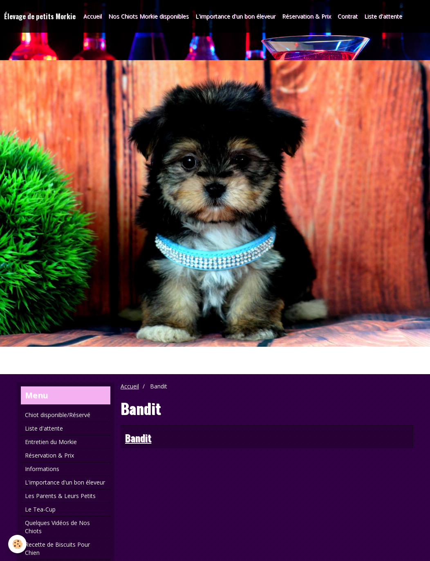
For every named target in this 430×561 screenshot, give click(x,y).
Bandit (138, 437)
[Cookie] (17, 544)
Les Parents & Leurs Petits (60, 496)
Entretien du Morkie (51, 442)
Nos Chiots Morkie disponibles (148, 16)
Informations (42, 469)
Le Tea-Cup (40, 509)
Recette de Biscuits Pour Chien (57, 549)
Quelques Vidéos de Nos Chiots (57, 527)
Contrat (348, 16)
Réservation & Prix (306, 16)
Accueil (92, 16)
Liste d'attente (383, 16)
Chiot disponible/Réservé (57, 415)
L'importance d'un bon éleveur (235, 16)
